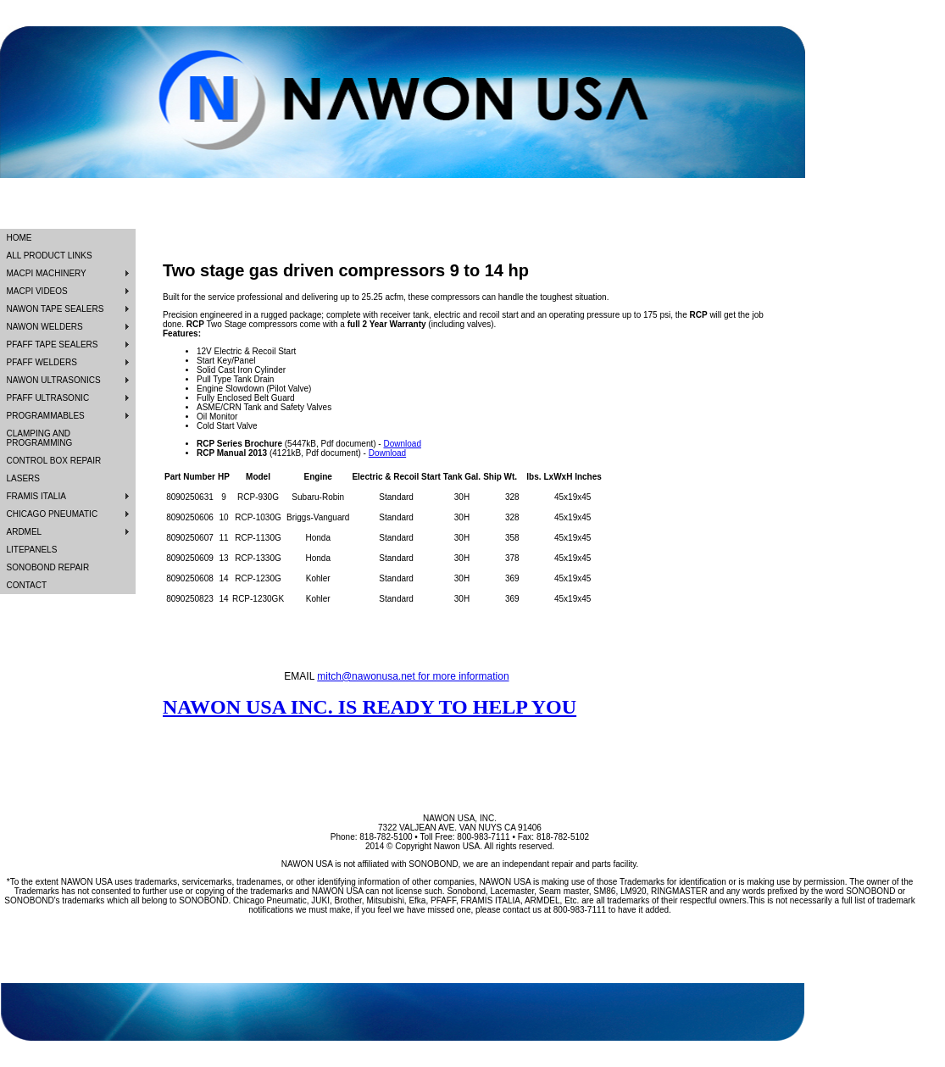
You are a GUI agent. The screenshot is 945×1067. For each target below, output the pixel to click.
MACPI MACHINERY (46, 273)
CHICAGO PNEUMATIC (52, 514)
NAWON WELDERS (45, 326)
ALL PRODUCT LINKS (49, 255)
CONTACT (27, 585)
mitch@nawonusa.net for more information (413, 676)
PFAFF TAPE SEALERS (52, 344)
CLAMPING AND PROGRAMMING (40, 438)
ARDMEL (24, 531)
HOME (19, 237)
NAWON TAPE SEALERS (55, 309)
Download (401, 443)
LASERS (23, 478)
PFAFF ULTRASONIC (48, 398)
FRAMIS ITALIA (36, 496)
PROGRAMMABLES (46, 415)
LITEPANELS (32, 549)
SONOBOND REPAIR (48, 567)
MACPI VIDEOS (37, 291)
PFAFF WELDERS (42, 362)
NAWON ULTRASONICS (54, 380)
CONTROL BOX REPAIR (54, 460)
